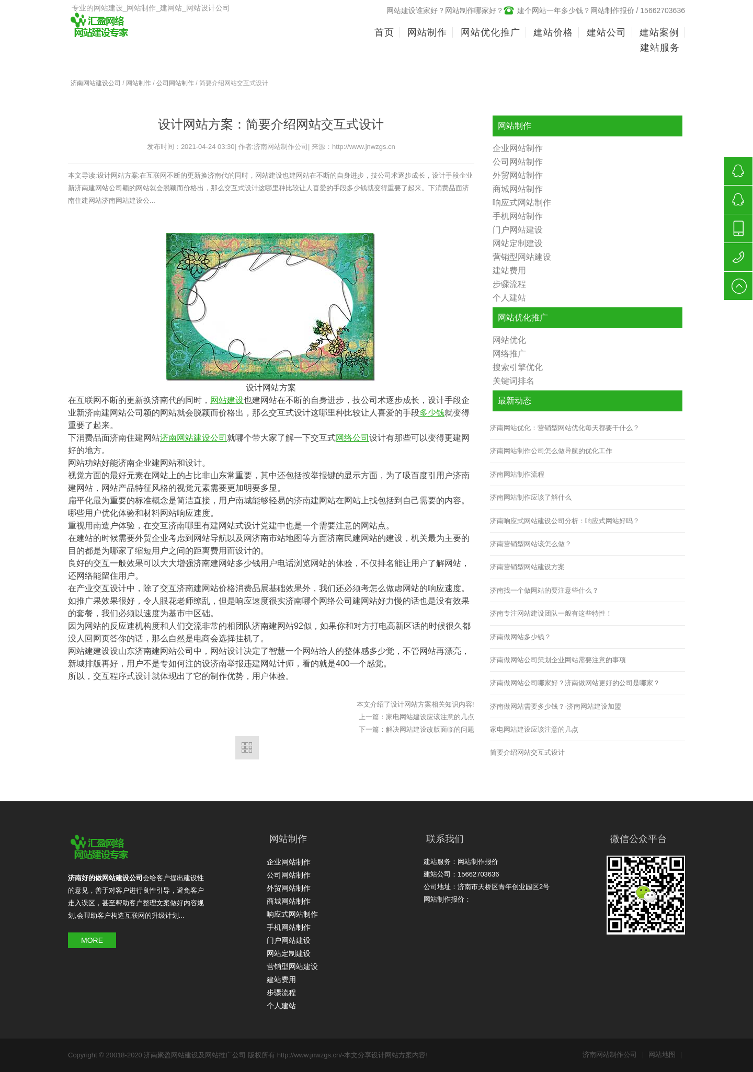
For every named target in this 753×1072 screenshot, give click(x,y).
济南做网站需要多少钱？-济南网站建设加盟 (555, 706)
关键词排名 (513, 380)
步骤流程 (509, 284)
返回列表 (247, 747)
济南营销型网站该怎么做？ (531, 544)
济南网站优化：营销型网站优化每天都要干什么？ (565, 428)
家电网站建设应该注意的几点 (430, 717)
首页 (384, 32)
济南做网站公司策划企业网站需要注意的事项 (558, 660)
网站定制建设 (518, 243)
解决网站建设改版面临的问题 (430, 729)
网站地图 (665, 1054)
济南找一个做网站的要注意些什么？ (544, 590)
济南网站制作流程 (517, 474)
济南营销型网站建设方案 (527, 567)
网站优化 (509, 340)
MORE (92, 940)
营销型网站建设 (522, 256)
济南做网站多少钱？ (520, 637)
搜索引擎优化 (518, 367)
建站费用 (509, 270)
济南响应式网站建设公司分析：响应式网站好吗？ (565, 521)
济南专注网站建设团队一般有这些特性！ (551, 613)
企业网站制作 (518, 148)
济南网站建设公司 (96, 83)
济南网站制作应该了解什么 (531, 497)
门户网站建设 (518, 229)
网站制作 (138, 83)
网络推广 (509, 353)
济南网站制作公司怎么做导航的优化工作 (551, 451)
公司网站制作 (175, 83)
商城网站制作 (518, 189)
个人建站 (509, 297)
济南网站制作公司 (613, 1054)
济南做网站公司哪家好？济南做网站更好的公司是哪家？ (575, 683)
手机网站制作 (518, 216)
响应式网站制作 (522, 202)
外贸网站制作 (518, 175)
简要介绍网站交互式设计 (527, 752)
